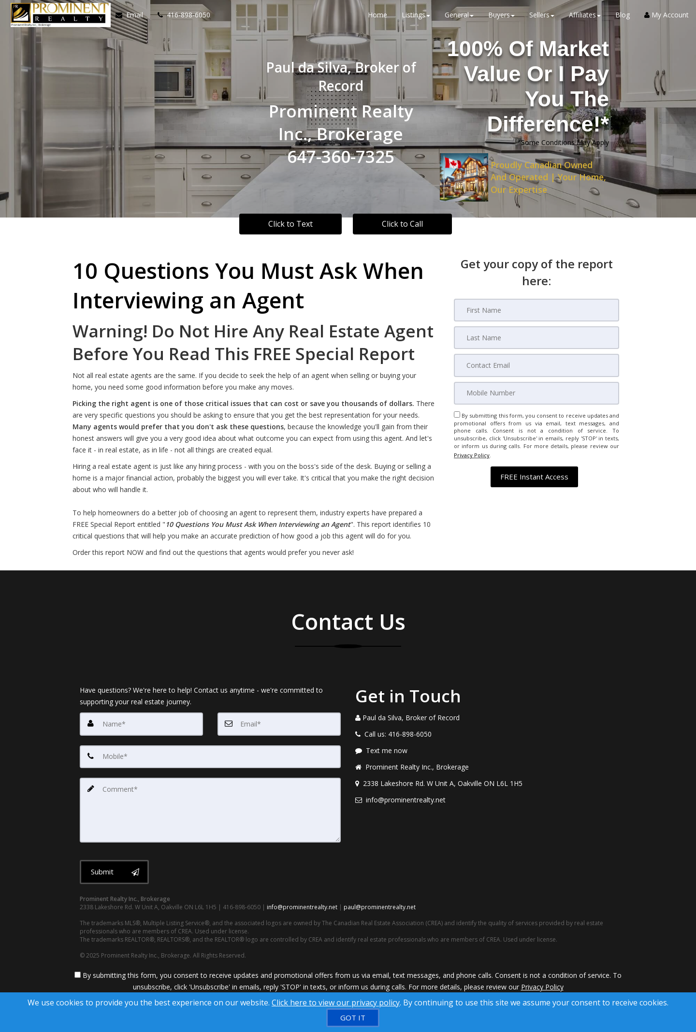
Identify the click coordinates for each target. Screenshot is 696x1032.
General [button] (459, 19)
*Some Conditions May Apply (563, 142)
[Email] (536, 364)
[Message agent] (485, 750)
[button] (534, 470)
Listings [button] (416, 19)
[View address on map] (485, 783)
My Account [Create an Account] (666, 19)
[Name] (141, 723)
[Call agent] (177, 19)
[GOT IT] (352, 1017)
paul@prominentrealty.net (380, 902)
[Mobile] (536, 391)
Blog (622, 19)
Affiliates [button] (585, 19)
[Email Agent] (129, 19)
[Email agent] (485, 800)
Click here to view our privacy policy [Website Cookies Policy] (336, 1002)
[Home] (56, 19)
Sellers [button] (541, 19)
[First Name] (536, 310)
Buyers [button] (501, 19)
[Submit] (114, 867)
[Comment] (210, 806)
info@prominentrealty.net (302, 902)
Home (377, 19)
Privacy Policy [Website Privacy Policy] (472, 450)
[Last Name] (536, 337)
